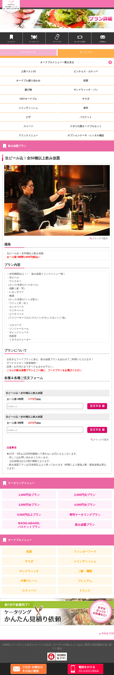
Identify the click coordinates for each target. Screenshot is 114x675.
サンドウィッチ (29, 571)
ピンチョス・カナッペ (86, 71)
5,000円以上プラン (29, 514)
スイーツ (28, 126)
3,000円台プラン (29, 504)
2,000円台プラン (84, 494)
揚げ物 (28, 89)
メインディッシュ (28, 108)
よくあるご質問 (81, 644)
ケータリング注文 (22, 644)
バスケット (86, 117)
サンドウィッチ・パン (86, 89)
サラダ (85, 98)
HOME (6, 644)
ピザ (28, 117)
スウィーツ (29, 590)
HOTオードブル (28, 98)
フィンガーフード (85, 551)
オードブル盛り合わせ (28, 80)
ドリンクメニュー (28, 135)
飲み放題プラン (85, 524)
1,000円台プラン (29, 494)
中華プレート (29, 580)
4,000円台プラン (84, 504)
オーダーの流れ (61, 644)
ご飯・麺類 (85, 571)
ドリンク (85, 590)
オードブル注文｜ (43, 644)
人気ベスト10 (28, 71)
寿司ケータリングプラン (84, 514)
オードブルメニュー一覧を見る (57, 62)
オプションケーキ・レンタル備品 (86, 135)
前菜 (85, 80)
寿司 (85, 108)
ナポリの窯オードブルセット (85, 126)
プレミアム (85, 580)
